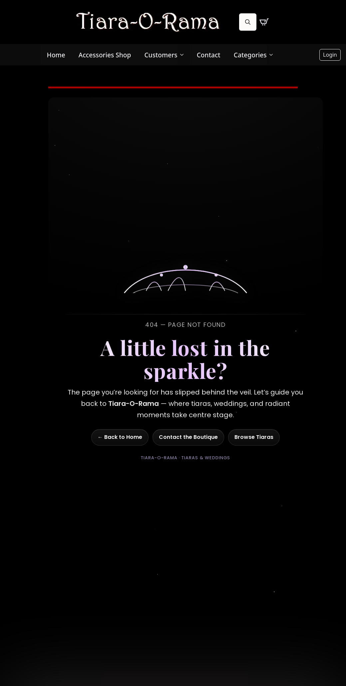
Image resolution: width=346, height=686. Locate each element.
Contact (208, 54)
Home (56, 54)
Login (330, 54)
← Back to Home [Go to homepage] (120, 437)
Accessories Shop (105, 54)
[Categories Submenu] (273, 55)
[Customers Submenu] (183, 55)
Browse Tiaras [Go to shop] (253, 437)
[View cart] (264, 22)
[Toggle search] (247, 22)
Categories (250, 54)
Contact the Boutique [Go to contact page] (188, 437)
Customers (160, 54)
